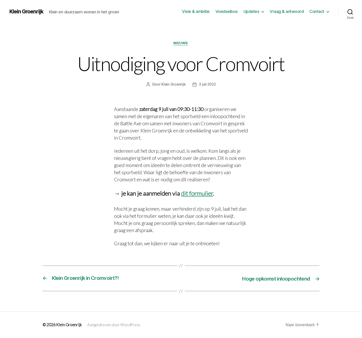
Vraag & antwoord (287, 11)
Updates (251, 11)
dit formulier (197, 193)
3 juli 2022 (207, 84)
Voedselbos (226, 11)
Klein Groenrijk (27, 11)
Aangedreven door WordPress (114, 324)
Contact (316, 11)
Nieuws (181, 44)
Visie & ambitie (196, 11)
